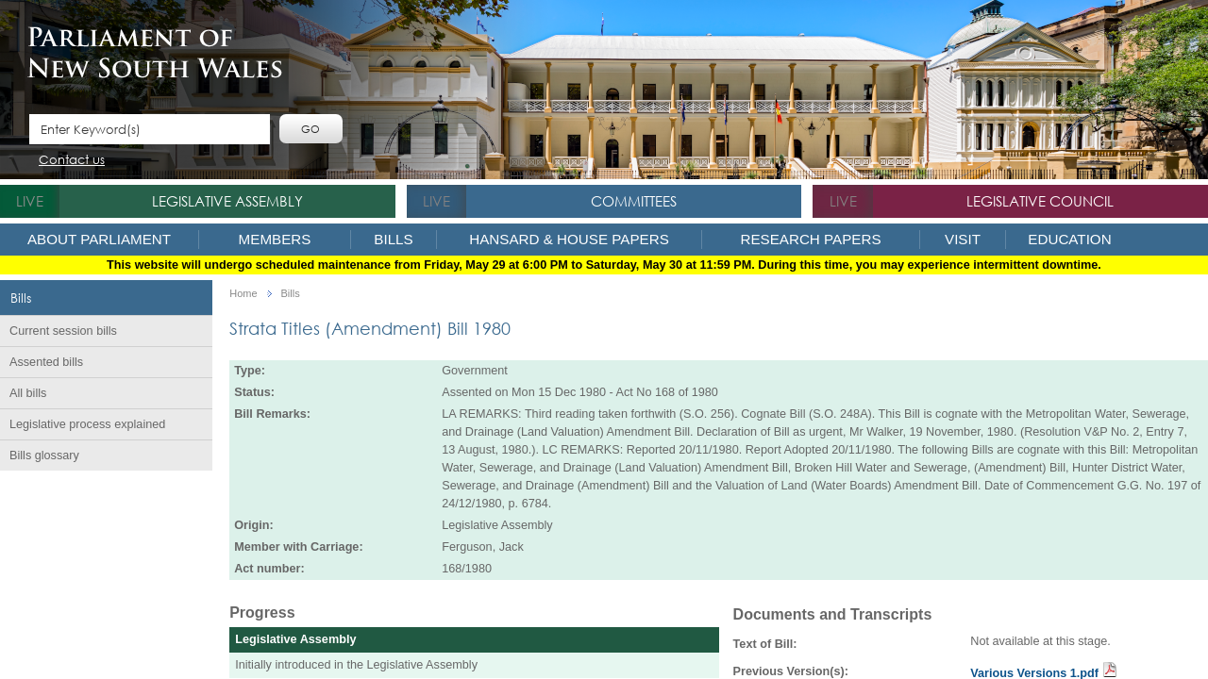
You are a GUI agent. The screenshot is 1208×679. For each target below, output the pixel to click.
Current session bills (63, 331)
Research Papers (810, 239)
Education (1069, 239)
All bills (27, 393)
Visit (963, 239)
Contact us (72, 161)
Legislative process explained (87, 424)
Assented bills (46, 362)
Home (243, 294)
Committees (634, 200)
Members (275, 239)
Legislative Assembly (227, 200)
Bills (393, 239)
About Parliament (99, 239)
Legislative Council (1040, 200)
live (29, 200)
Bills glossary (44, 455)
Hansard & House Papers (569, 239)
